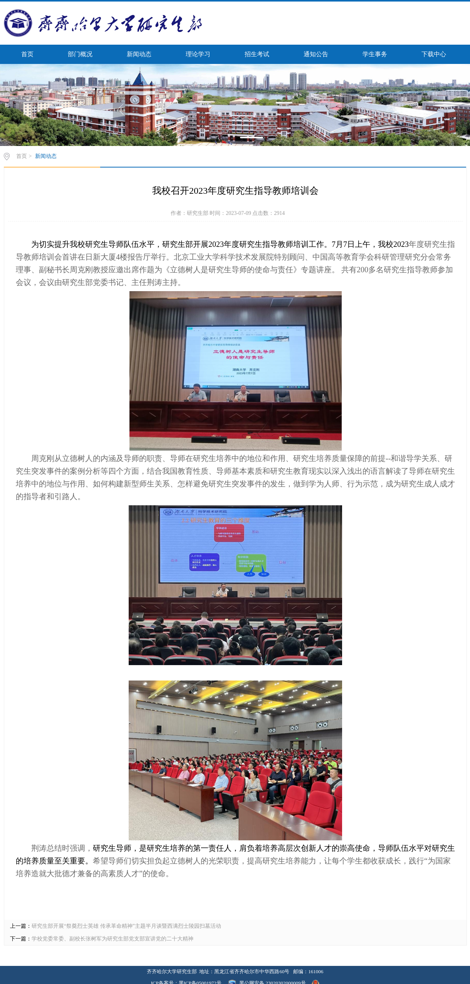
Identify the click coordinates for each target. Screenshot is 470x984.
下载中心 (433, 54)
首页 (27, 54)
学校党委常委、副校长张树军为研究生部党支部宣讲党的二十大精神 (112, 939)
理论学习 (198, 54)
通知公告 (316, 54)
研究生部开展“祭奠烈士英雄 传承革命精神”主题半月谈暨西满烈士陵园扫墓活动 (126, 926)
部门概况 (80, 54)
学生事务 (375, 54)
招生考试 (257, 54)
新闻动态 (139, 54)
